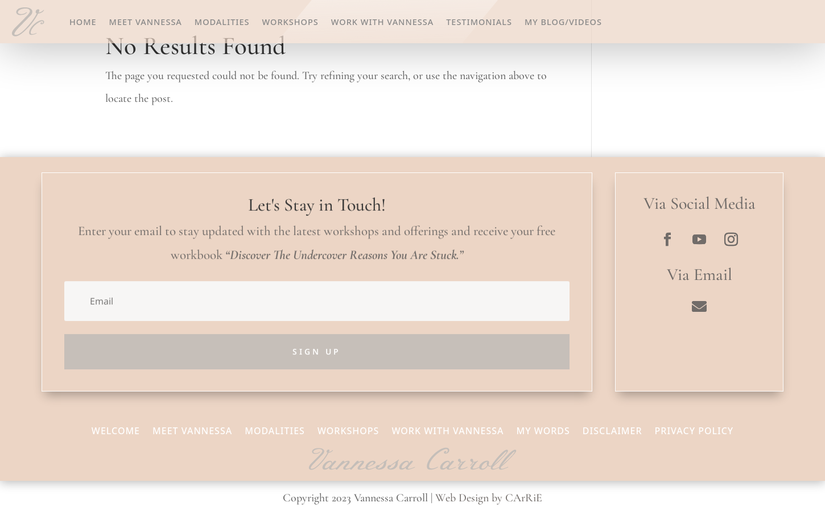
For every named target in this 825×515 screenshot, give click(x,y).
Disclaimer (612, 430)
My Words (543, 430)
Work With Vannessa (382, 21)
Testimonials (479, 21)
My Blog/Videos (563, 21)
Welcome (116, 430)
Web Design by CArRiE (488, 498)
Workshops (290, 21)
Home (83, 21)
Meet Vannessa (145, 21)
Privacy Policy (694, 430)
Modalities (222, 21)
